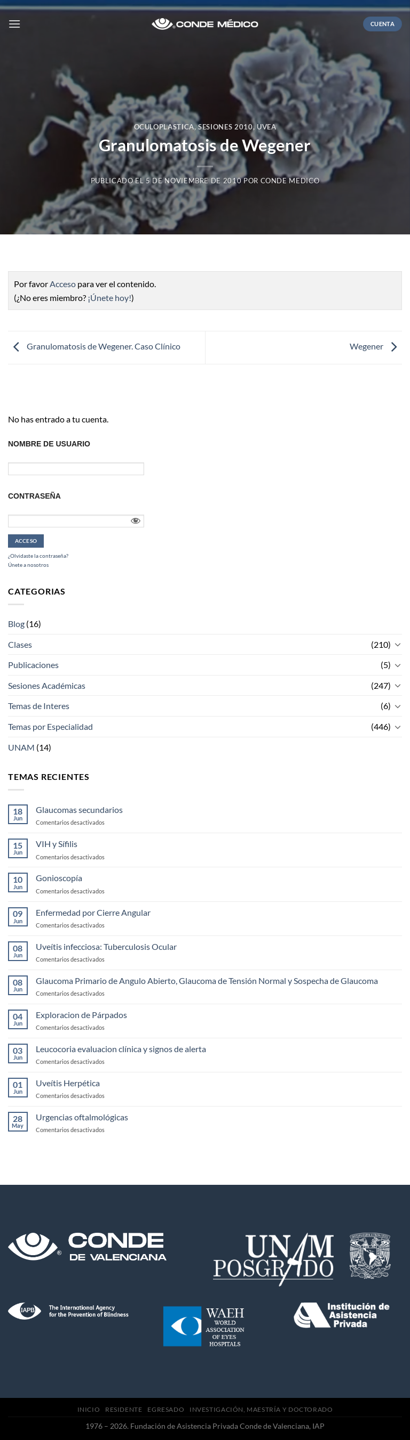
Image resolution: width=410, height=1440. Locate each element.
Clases (20, 644)
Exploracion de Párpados (81, 1015)
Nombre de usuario (49, 444)
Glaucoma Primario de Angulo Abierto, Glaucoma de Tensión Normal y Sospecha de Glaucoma (207, 980)
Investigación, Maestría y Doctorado (261, 1409)
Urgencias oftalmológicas (82, 1117)
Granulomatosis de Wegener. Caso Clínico (94, 346)
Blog (16, 624)
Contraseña (34, 496)
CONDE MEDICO (290, 180)
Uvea (267, 127)
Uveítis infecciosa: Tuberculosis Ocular (106, 946)
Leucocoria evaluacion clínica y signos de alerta (121, 1049)
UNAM (21, 747)
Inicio (88, 1409)
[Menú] (14, 24)
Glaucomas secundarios (79, 809)
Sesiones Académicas (46, 685)
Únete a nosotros (28, 565)
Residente (124, 1409)
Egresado (165, 1409)
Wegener (376, 346)
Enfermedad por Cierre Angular (93, 912)
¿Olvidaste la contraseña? (38, 555)
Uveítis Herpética (68, 1083)
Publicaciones (33, 665)
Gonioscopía (59, 878)
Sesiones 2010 (225, 127)
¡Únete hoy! (109, 297)
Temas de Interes (38, 706)
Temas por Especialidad (50, 726)
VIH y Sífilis (56, 844)
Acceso (63, 284)
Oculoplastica (164, 127)
